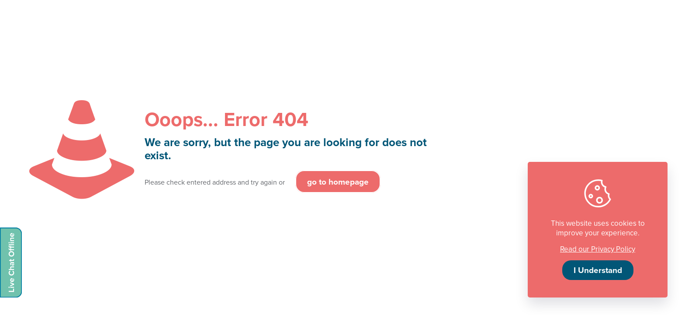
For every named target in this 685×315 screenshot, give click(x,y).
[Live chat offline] (11, 263)
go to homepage (338, 181)
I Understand (598, 270)
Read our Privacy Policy (597, 249)
